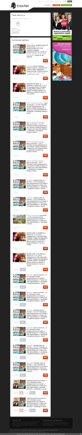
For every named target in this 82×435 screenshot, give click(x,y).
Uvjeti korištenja (17, 430)
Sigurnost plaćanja (24, 430)
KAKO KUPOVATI (41, 1)
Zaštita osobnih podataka (32, 430)
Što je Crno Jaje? (17, 420)
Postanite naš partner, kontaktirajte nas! (52, 420)
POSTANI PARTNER (49, 1)
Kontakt (56, 430)
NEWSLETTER (58, 1)
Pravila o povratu (45, 430)
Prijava (69, 1)
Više (45, 61)
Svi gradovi (48, 5)
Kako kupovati (11, 430)
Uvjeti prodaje (39, 430)
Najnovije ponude (66, 5)
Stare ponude (52, 430)
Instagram (65, 1)
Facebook (63, 1)
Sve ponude (56, 5)
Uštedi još (23, 269)
